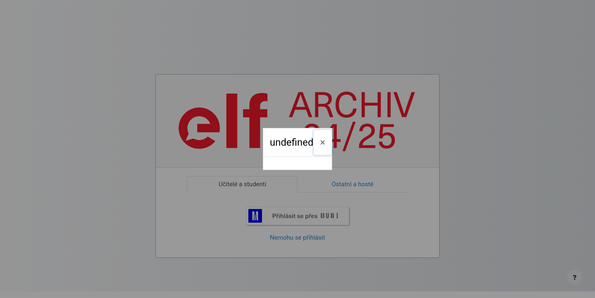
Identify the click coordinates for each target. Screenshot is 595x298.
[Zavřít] (323, 142)
